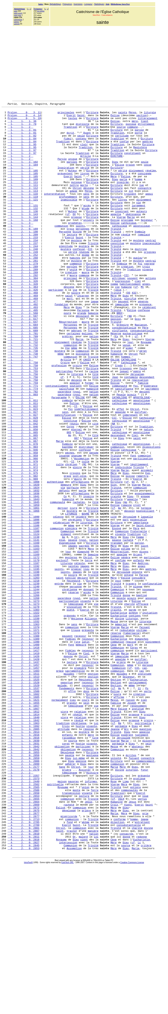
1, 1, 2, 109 (23, 194)
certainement (138, 798)
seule (81, 142)
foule (143, 421)
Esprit (71, 117)
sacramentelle (75, 784)
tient (144, 124)
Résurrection (68, 365)
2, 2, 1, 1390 (23, 749)
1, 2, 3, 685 (23, 372)
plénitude (66, 274)
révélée (150, 184)
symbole (67, 459)
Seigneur (147, 243)
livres (84, 187)
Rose (114, 917)
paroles (72, 173)
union (85, 924)
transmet (117, 630)
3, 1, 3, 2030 (23, 868)
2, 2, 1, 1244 (23, 686)
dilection (117, 965)
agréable (121, 850)
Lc (139, 990)
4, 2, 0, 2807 (23, 976)
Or (74, 983)
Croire (65, 414)
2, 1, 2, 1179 (23, 651)
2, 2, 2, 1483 (23, 784)
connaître (144, 205)
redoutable (127, 735)
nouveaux (148, 686)
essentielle (138, 602)
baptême (67, 515)
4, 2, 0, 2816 (23, 986)
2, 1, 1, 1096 (23, 602)
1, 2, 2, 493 (23, 348)
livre (73, 588)
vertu (147, 808)
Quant (87, 138)
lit (131, 208)
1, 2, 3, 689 (23, 376)
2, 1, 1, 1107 (23, 613)
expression (122, 316)
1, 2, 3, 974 (23, 543)
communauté (119, 442)
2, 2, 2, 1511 (23, 787)
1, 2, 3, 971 (23, 536)
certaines (73, 379)
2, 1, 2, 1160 (23, 630)
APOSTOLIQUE (141, 456)
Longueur (88, 4)
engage (145, 575)
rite (77, 749)
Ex (116, 383)
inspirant (122, 232)
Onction (116, 794)
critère (146, 993)
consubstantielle (124, 372)
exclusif (62, 651)
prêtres (67, 383)
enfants (138, 651)
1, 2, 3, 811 (23, 459)
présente (88, 735)
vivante (147, 302)
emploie (81, 892)
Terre (94, 927)
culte (85, 533)
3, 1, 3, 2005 (23, 854)
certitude (122, 142)
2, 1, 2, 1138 (23, 623)
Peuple (121, 452)
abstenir (138, 875)
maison (62, 917)
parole (139, 135)
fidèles (70, 746)
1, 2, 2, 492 (23, 344)
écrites (131, 885)
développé (69, 951)
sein (65, 473)
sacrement (152, 445)
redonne (141, 983)
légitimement (139, 536)
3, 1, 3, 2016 (23, 861)
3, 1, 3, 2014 (23, 857)
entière (135, 924)
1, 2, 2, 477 (23, 341)
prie (145, 955)
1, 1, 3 (20, 246)
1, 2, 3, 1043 (23, 578)
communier (144, 526)
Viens (128, 945)
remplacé (144, 260)
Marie (131, 239)
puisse (130, 550)
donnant (88, 686)
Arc (126, 854)
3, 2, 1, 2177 (23, 899)
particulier (152, 648)
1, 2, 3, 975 (23, 547)
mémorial (121, 728)
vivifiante (119, 376)
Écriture (92, 114)
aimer (129, 397)
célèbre (81, 599)
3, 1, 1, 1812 (23, 833)
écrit (70, 138)
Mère (114, 191)
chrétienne (69, 686)
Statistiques (99, 4)
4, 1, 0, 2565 (23, 924)
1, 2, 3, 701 (23, 379)
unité (73, 302)
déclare (82, 672)
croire (77, 417)
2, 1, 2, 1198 (23, 665)
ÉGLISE (115, 410)
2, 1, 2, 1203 (23, 672)
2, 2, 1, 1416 (23, 756)
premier (76, 662)
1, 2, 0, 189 (23, 253)
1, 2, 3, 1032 (23, 568)
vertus (142, 938)
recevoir (80, 742)
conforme (119, 962)
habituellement (130, 320)
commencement (145, 892)
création (127, 299)
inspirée (123, 198)
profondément (68, 215)
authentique (55, 557)
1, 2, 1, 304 (23, 313)
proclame (127, 243)
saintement (18, 19)
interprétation (54, 212)
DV (74, 236)
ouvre (67, 355)
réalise (131, 749)
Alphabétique (55, 4)
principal (70, 313)
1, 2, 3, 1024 (23, 564)
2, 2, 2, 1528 (23, 798)
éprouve (147, 777)
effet (120, 470)
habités (75, 288)
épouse (68, 766)
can (144, 780)
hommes (125, 407)
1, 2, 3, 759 (23, 438)
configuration (152, 679)
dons (86, 808)
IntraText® (28, 1011)
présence (145, 344)
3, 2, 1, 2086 (23, 892)
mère (135, 124)
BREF (120, 355)
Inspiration (66, 180)
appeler (75, 438)
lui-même (40, 11)
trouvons (126, 421)
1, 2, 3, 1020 (23, 561)
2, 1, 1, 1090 (23, 599)
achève (133, 714)
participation (143, 529)
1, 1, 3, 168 (23, 243)
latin (85, 749)
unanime (76, 526)
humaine (126, 323)
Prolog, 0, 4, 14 (24, 117)
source (121, 131)
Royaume (146, 390)
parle (123, 194)
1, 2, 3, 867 (23, 505)
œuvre (85, 306)
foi (140, 295)
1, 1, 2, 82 (22, 142)
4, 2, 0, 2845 (23, 993)
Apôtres (143, 655)
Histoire (92, 906)
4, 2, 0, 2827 (23, 990)
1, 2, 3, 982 (23, 550)
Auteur (72, 184)
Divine (77, 257)
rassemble (69, 864)
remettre (142, 550)
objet (143, 400)
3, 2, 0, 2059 (23, 889)
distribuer (86, 515)
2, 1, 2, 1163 (23, 637)
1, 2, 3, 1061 (23, 588)
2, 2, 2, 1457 (23, 777)
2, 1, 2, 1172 (23, 648)
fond (70, 965)
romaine (126, 585)
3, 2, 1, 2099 (23, 896)
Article (85, 166)
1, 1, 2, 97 (22, 159)
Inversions (78, 4)
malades (69, 787)
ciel (138, 316)
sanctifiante (124, 445)
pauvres (73, 917)
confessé (79, 278)
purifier (141, 473)
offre (72, 808)
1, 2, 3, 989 (23, 554)
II (75, 466)
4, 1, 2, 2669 (23, 945)
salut (69, 334)
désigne (88, 205)
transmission (71, 931)
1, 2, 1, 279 (23, 295)
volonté (116, 889)
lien (144, 819)
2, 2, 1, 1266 (23, 693)
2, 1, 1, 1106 (23, 609)
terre (88, 651)
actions (150, 313)
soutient (76, 442)
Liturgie (67, 655)
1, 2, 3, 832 (23, 484)
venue (126, 393)
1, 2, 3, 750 (23, 414)
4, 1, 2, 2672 (23, 948)
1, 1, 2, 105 (23, 184)
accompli (147, 543)
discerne (148, 868)
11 (75, 623)
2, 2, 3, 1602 (23, 812)
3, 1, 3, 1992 (23, 850)
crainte (116, 575)
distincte (82, 128)
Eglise (115, 246)
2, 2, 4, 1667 (23, 829)
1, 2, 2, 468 (23, 330)
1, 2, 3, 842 (23, 487)
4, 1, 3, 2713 (23, 962)
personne (76, 683)
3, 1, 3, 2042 (23, 875)
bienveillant (145, 592)
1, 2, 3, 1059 (23, 585)
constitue (117, 271)
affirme (118, 815)
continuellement (56, 442)
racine (93, 424)
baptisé (141, 693)
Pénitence (85, 794)
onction (93, 787)
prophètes (75, 246)
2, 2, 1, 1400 (23, 753)
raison (130, 819)
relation (80, 833)
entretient (142, 965)
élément (66, 620)
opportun (67, 798)
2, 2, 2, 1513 (23, 791)
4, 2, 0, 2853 (23, 997)
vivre (64, 833)
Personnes (70, 369)
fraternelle (138, 616)
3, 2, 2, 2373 (23, 913)
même (74, 397)
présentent (65, 187)
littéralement (147, 121)
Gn (133, 557)
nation (93, 383)
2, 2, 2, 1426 (23, 766)
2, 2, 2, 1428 (23, 770)
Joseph (131, 822)
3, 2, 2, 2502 (23, 920)
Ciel (135, 501)
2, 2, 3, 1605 (23, 815)
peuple (72, 627)
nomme (114, 320)
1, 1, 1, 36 (22, 124)
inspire (88, 575)
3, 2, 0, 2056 (23, 885)
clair (84, 152)
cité (95, 487)
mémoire (81, 753)
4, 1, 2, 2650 (23, 931)
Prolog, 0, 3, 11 (24, 114)
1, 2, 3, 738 (23, 400)
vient (84, 986)
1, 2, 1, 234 (23, 267)
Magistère (140, 156)
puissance (82, 403)
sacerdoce (64, 449)
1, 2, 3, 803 (23, 452)
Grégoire (123, 369)
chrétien (71, 536)
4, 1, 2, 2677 (23, 955)
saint (15, 11)
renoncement (138, 826)
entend (128, 669)
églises (87, 379)
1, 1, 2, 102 (23, 173)
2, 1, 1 (20, 595)
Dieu (115, 173)
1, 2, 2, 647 (23, 365)
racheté (128, 627)
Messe (114, 725)
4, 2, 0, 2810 (23, 979)
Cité (95, 428)
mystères (71, 648)
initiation (149, 714)
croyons (75, 547)
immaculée (122, 344)
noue (145, 934)
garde (132, 711)
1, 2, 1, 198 (23, 257)
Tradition (70, 131)
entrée (59, 679)
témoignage (75, 704)
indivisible (123, 540)
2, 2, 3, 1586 (23, 808)
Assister (85, 903)
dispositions (151, 515)
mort (70, 337)
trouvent (130, 212)
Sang (62, 899)
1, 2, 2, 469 (23, 334)
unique (72, 170)
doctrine (141, 278)
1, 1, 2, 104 (23, 177)
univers (88, 243)
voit (118, 676)
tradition (63, 847)
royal (76, 449)
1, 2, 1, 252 (23, 285)
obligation (62, 875)
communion (61, 250)
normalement (59, 819)
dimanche (83, 641)
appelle (116, 236)
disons (143, 641)
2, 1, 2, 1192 (23, 658)
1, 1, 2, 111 (23, 198)
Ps (146, 805)
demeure (66, 561)
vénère (125, 648)
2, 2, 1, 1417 (23, 760)
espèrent (127, 861)
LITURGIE (71, 595)
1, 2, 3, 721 (23, 386)
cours (85, 819)
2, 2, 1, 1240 (23, 683)
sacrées (84, 634)
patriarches (64, 424)
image (94, 341)
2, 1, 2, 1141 (23, 627)
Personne (65, 257)
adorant (76, 376)
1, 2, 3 (20, 410)
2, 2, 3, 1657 (23, 826)
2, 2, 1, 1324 (23, 718)
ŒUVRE (85, 595)
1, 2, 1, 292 (23, 309)
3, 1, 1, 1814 (23, 836)
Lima (126, 917)
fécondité (73, 676)
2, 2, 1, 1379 (23, 739)
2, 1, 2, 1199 (23, 669)
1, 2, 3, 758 (23, 435)
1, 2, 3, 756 (23, 428)
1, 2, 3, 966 (23, 529)
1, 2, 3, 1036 (23, 571)
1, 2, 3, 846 (23, 491)
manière (93, 976)
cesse (147, 177)
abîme (85, 965)
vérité (84, 180)
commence (76, 295)
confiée (120, 651)
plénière (71, 613)
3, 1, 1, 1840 (23, 840)
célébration (61, 606)
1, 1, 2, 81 (22, 135)
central (150, 267)
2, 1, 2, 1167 (23, 641)
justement (141, 861)
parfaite (73, 564)
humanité (117, 403)
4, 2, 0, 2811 (23, 983)
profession (59, 417)
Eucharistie (119, 714)
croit (137, 585)
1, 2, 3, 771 (23, 442)
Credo (119, 417)
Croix (66, 850)
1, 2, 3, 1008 (23, 557)
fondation (61, 344)
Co (65, 575)
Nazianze (141, 369)
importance (140, 606)
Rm (119, 847)
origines (150, 281)
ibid (118, 327)
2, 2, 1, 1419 (23, 763)
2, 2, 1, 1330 (23, 721)
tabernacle (131, 739)
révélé (125, 260)
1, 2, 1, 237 (23, 271)
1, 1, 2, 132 (23, 229)
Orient (137, 644)
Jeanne (115, 854)
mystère (76, 267)
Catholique (128, 414)
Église (115, 117)
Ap (69, 501)
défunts (64, 568)
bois (138, 362)
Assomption (81, 529)
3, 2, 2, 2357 (23, 910)
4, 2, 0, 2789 (23, 969)
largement (138, 225)
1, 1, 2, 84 (22, 145)
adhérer (70, 896)
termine (146, 588)
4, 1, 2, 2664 (23, 941)
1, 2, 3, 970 (23, 533)
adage (73, 208)
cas (141, 784)
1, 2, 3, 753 (23, 421)
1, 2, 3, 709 (23, 383)
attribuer (119, 313)
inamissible (69, 218)
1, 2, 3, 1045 (23, 582)
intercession (68, 990)
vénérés (143, 341)
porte (138, 138)
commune (132, 131)
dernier (63, 588)
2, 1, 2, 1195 (23, 662)
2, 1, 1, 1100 (23, 606)
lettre (74, 201)
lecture (72, 260)
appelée (120, 473)
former (89, 438)
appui (149, 212)
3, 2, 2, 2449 (23, 917)
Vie (67, 397)
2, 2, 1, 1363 (23, 728)
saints (122, 114)
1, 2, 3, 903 (23, 515)
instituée (144, 787)
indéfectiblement (86, 470)
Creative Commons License (132, 1011)
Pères (132, 114)
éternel (76, 494)
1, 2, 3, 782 (23, 449)
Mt (142, 323)
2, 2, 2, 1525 (23, 794)
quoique (131, 128)
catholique (128, 246)
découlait (82, 358)
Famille (116, 822)
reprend (149, 295)
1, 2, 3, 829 (23, 480)
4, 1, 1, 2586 (23, 927)
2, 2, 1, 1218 (23, 676)
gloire (75, 330)
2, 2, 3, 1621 (23, 819)
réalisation (140, 435)
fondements (66, 805)
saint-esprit (18, 13)
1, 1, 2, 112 (23, 205)
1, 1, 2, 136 (23, 232)
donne (126, 693)
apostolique (141, 250)
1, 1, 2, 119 (23, 215)
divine (119, 721)
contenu (81, 145)
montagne (92, 885)
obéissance (133, 236)
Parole (62, 170)
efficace (142, 704)
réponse (88, 854)
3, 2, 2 (20, 906)
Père (145, 372)
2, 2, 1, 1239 (23, 679)
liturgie (150, 114)
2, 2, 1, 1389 (23, 746)
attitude (64, 854)
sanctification (65, 477)
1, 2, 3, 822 (23, 466)
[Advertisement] (36, 63)
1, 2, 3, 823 (23, 470)
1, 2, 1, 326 (23, 316)
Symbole (140, 257)
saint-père (17, 15)
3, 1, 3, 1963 (23, 847)
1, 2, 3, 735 (23, 397)
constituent (132, 163)
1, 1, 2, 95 (22, 152)
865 (69, 498)
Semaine (93, 355)
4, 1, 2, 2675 (23, 951)
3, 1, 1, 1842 (23, 843)
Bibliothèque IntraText (120, 4)
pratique (139, 913)
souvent (132, 313)
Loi (96, 847)
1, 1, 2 (20, 131)
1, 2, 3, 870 (23, 512)
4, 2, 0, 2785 (23, 965)
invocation (74, 707)
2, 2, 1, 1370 (23, 732)
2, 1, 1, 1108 (23, 616)
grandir (72, 822)
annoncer (151, 697)
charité (129, 704)
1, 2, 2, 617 (23, 362)
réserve (73, 690)
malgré (83, 983)
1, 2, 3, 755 (23, 424)
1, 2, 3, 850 (23, 494)
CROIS (87, 410)
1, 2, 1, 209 (23, 260)
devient (144, 449)
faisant (144, 732)
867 (76, 505)
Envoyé (116, 613)
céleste (58, 599)
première (80, 780)
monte (76, 927)
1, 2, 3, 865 (23, 498)
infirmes (91, 917)
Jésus (88, 941)
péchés (69, 522)
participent (149, 760)
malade (62, 801)
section (141, 117)
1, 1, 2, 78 (22, 128)
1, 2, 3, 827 (23, 473)
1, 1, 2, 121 (23, 218)
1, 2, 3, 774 (23, 445)
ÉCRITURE (117, 166)
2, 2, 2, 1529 (23, 801)
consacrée (126, 979)
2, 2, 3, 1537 (23, 805)
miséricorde (69, 958)
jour (130, 390)
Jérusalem (137, 428)
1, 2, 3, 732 (23, 390)
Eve (147, 547)
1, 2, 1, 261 (23, 292)
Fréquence (67, 4)
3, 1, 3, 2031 (23, 871)
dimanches (141, 746)
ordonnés (70, 718)
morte (84, 201)
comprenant (130, 477)
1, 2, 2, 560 (23, 355)
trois (70, 253)
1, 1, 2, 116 (23, 212)
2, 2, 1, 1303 (23, 711)
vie (138, 222)
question (145, 854)
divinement (136, 184)
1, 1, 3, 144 (23, 239)
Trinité (116, 253)
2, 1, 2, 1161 (23, 634)
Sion (114, 561)
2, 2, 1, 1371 (23, 735)
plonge (137, 683)
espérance (150, 442)
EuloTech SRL (67, 1011)
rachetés (79, 582)
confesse (144, 351)
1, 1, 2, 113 (23, 208)
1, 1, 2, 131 (23, 225)
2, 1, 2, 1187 (23, 655)
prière (121, 773)
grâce (60, 784)
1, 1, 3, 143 (23, 236)
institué (138, 829)
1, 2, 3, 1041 (23, 575)
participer (56, 327)
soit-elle (79, 550)
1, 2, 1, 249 (23, 281)
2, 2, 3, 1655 (23, 822)
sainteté (17, 24)
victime (141, 735)
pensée (93, 522)
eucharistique (132, 379)
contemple (131, 431)
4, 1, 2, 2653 (23, 934)
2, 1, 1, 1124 (23, 620)
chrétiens (75, 602)
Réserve (116, 379)
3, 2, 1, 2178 (23, 903)
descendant (146, 431)
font (133, 526)
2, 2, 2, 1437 (23, 773)
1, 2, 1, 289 (23, 299)
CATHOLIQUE (128, 410)
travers (131, 679)
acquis (131, 452)
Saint (81, 117)
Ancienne (77, 721)
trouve (130, 177)
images (72, 634)
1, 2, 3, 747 (23, 407)
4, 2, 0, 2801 (23, 972)
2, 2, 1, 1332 (23, 725)
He (119, 805)
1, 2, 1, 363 (23, 323)
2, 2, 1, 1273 (23, 700)
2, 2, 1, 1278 (23, 707)
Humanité (117, 941)
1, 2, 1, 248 (23, 278)
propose (76, 239)
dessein (76, 435)
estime (125, 637)
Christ (77, 205)
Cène (114, 753)
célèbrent (149, 348)
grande (81, 355)
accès (87, 225)
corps (66, 871)
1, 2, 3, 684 (23, 369)
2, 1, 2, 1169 (23, 644)
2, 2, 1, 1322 (23, 714)
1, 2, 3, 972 (23, 540)
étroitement (146, 128)
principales (66, 114)
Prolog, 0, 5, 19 (24, 121)
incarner (83, 334)
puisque (76, 198)
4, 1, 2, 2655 (23, 938)
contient (135, 718)
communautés (129, 927)
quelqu (137, 288)
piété (70, 711)
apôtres (147, 149)
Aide (107, 4)
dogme (85, 285)
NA (130, 358)
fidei (67, 145)
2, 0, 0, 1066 (23, 592)
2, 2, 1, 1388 (23, 742)
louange (64, 526)
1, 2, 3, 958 (23, 522)
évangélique (67, 630)
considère (138, 672)
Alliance (91, 721)
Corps (70, 491)
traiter (72, 976)
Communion (67, 616)
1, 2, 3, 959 (23, 526)
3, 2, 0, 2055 (23, 882)
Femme (140, 623)
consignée (144, 187)
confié (124, 149)
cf (68, 236)
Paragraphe (59, 456)
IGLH (121, 938)
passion (116, 362)
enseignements (144, 571)
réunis (74, 487)
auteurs (141, 232)
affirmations (80, 557)
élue (62, 627)
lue (141, 201)
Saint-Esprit (145, 609)
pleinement (62, 390)
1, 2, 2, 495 (23, 351)
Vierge (121, 239)
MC (84, 536)
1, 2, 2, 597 (23, 358)
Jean (115, 431)
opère (137, 424)
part (126, 602)
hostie (80, 850)
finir (144, 903)
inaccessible (151, 271)
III (90, 278)
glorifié (130, 337)
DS (128, 330)
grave (67, 550)
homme (138, 194)
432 (134, 330)
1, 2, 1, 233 (23, 264)
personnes (82, 253)
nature (148, 494)
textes (72, 121)
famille (143, 438)
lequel (124, 424)
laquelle (147, 599)
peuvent (123, 341)
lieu (86, 662)
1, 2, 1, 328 (23, 320)
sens (86, 212)
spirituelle (143, 847)
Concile (70, 672)
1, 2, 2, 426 (23, 327)
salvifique (66, 445)
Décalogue (67, 882)
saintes (16, 22)
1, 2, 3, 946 (23, 519)
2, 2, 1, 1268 (23, 697)
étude (85, 229)
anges (146, 320)
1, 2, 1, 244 (23, 274)
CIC (137, 780)
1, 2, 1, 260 (23, 288)
